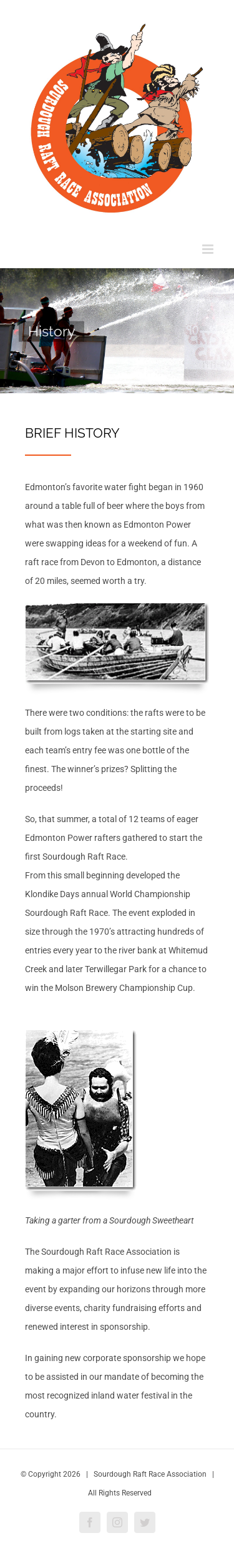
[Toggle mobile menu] (208, 249)
